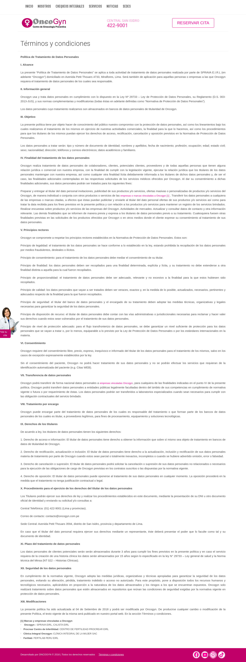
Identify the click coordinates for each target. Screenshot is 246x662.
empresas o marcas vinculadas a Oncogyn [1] (144, 195)
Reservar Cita (193, 23)
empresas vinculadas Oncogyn (116, 383)
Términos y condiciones (111, 654)
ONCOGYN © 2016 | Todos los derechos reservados (67, 654)
